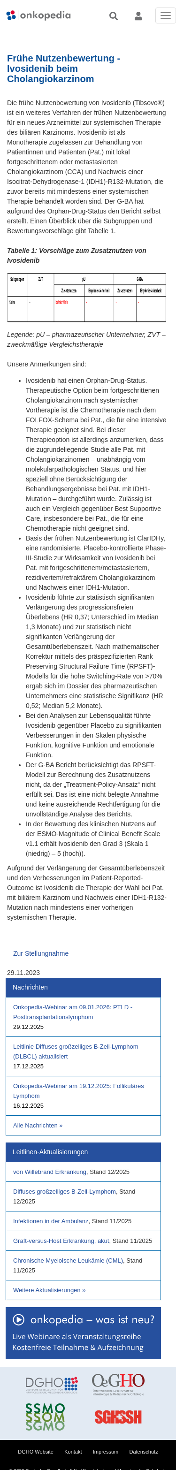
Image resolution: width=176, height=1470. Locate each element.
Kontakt (73, 1452)
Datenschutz (144, 1452)
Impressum (105, 1452)
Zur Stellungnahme (41, 953)
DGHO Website (36, 1452)
